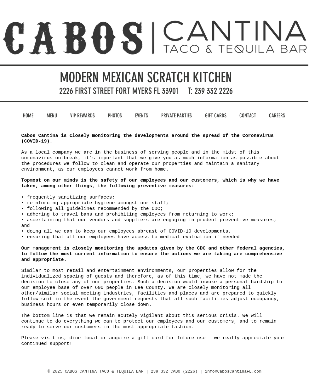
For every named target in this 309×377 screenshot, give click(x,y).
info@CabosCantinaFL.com (233, 371)
